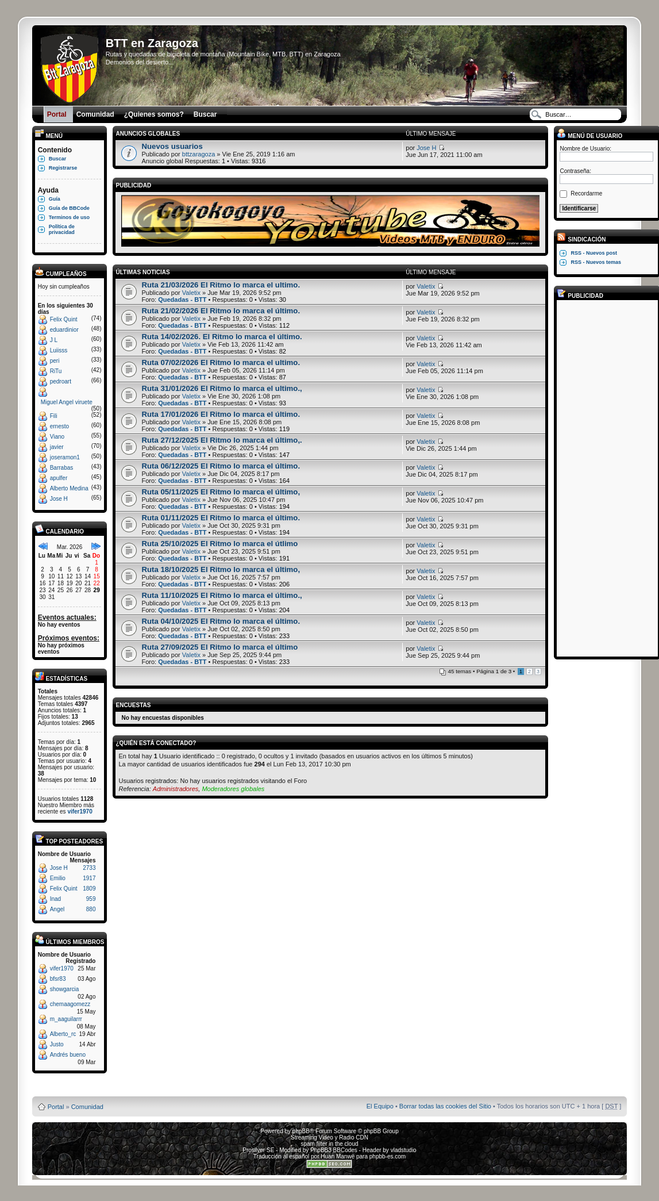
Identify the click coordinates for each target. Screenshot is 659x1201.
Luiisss (59, 350)
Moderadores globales (233, 788)
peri (55, 361)
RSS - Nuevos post (594, 253)
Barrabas (62, 468)
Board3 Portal (307, 1088)
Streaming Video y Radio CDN (329, 1137)
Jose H (59, 499)
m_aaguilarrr (66, 1019)
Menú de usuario (589, 136)
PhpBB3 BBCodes (333, 1150)
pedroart (60, 381)
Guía (54, 199)
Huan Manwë (337, 1156)
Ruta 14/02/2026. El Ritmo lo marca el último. (221, 336)
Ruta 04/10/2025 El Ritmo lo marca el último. (220, 621)
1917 (89, 878)
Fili (53, 416)
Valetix (191, 292)
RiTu (56, 371)
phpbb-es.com (387, 1156)
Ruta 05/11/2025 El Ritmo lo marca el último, (220, 492)
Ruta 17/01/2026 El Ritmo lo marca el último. (220, 414)
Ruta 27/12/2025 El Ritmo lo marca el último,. (221, 440)
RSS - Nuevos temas (596, 262)
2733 (89, 868)
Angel (57, 909)
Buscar (58, 159)
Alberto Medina (69, 488)
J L (53, 340)
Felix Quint (64, 319)
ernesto (59, 426)
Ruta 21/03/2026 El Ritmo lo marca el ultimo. (220, 285)
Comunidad (87, 1106)
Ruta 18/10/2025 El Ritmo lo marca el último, (220, 569)
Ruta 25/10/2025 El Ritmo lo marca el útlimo (219, 543)
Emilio (57, 878)
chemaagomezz (70, 1004)
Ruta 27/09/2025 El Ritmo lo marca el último (219, 647)
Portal (56, 1106)
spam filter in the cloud (329, 1144)
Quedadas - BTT (182, 299)
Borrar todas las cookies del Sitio (445, 1106)
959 (91, 899)
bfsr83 (58, 979)
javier (57, 447)
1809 (89, 888)
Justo (57, 1044)
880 (91, 909)
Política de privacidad (62, 229)
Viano (57, 436)
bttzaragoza (198, 154)
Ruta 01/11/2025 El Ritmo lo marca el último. (220, 517)
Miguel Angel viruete (67, 402)
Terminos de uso (69, 217)
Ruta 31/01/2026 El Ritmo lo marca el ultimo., (221, 388)
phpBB (301, 1131)
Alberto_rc (63, 1034)
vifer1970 (79, 811)
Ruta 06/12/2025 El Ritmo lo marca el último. (220, 466)
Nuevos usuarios (171, 146)
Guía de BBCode (69, 208)
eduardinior (64, 330)
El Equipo (380, 1106)
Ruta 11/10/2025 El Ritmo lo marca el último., (221, 595)
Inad (55, 899)
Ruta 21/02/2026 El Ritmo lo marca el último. (220, 310)
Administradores (175, 788)
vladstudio (404, 1150)
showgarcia (64, 989)
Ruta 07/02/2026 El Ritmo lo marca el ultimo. (220, 362)
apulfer (59, 478)
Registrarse (63, 168)
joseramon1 (65, 457)
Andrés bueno (68, 1055)
